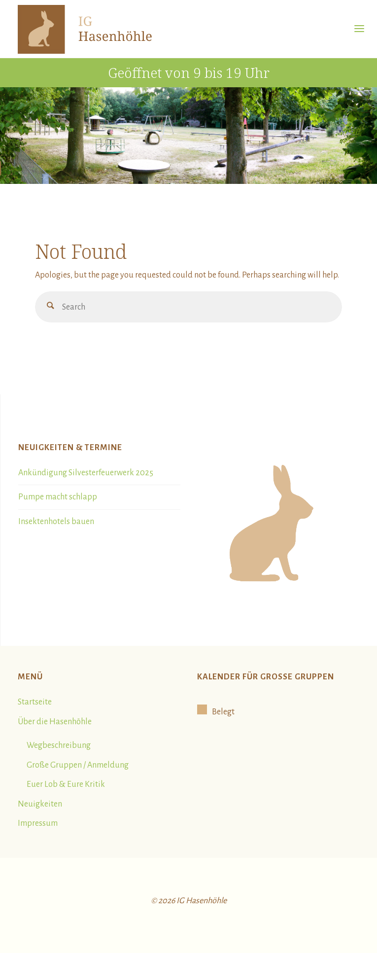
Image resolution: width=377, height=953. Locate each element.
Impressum (38, 823)
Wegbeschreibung (59, 745)
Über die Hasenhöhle (55, 721)
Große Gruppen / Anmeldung (78, 765)
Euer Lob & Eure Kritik (66, 784)
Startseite (35, 702)
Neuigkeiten (40, 804)
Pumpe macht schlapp (57, 497)
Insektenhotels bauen (56, 521)
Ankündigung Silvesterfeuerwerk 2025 (85, 472)
